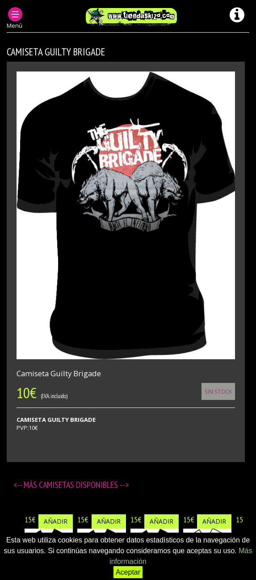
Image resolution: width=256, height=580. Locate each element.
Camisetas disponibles (79, 485)
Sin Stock (218, 391)
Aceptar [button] (128, 572)
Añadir (55, 521)
